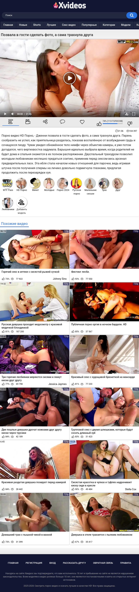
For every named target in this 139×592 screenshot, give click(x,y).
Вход (52, 563)
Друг (117, 184)
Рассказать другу (74, 563)
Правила (125, 563)
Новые (31, 24)
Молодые (48, 184)
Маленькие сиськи (90, 186)
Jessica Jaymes (58, 384)
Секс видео (77, 24)
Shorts (45, 24)
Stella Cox (130, 489)
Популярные (97, 24)
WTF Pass (7, 184)
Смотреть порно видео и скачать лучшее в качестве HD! (63, 586)
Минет (35, 184)
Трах (103, 184)
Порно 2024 (63, 184)
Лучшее (59, 24)
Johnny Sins (60, 278)
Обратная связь (103, 563)
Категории (117, 24)
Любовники (8, 204)
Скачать (126, 114)
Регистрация (34, 563)
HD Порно (21, 184)
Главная (16, 24)
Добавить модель (21, 205)
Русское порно (76, 186)
